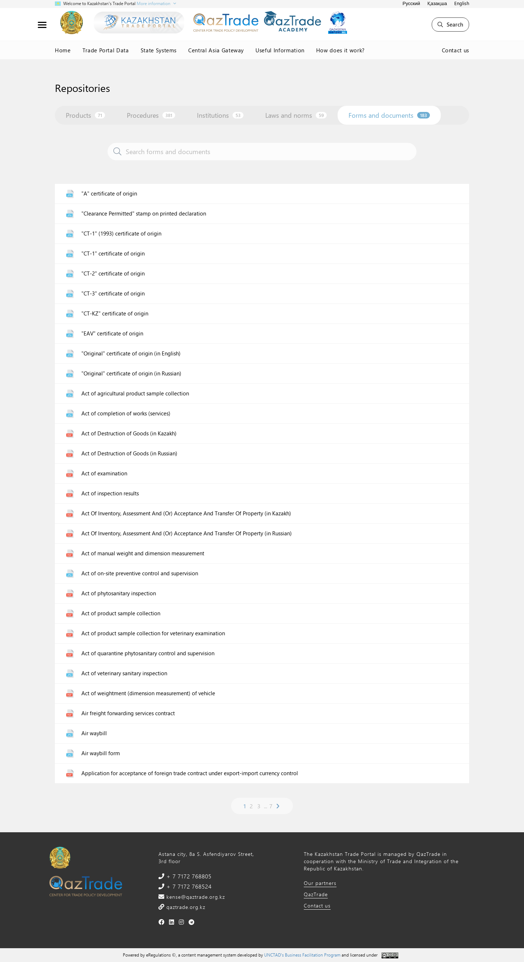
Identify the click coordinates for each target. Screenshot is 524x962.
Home (63, 50)
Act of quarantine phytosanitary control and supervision (147, 653)
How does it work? (340, 50)
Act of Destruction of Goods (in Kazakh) (129, 433)
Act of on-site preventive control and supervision (139, 573)
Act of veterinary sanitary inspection (124, 673)
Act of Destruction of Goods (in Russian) (129, 453)
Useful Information (280, 50)
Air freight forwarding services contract (128, 713)
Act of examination (104, 473)
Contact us (455, 50)
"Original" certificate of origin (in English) (131, 353)
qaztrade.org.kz (185, 906)
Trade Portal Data (105, 50)
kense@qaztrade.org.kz (195, 896)
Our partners (320, 883)
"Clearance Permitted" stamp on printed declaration (143, 213)
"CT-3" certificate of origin (113, 293)
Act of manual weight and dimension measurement (142, 553)
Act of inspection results (110, 493)
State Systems (159, 50)
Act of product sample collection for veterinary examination (153, 633)
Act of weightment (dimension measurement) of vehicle (148, 693)
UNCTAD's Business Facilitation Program (302, 955)
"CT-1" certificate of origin (113, 253)
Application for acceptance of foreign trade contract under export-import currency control (189, 773)
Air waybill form (100, 753)
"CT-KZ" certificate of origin (114, 313)
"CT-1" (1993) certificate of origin (121, 233)
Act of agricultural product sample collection (135, 393)
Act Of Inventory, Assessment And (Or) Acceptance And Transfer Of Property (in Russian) (186, 533)
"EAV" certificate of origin (112, 333)
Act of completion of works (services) (125, 413)
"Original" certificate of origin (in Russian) (131, 373)
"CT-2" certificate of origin (113, 273)
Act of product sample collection (120, 613)
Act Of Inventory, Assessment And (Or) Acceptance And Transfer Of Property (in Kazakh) (186, 513)
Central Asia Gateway (216, 50)
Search (450, 24)
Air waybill (94, 733)
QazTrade (316, 894)
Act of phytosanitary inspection (118, 593)
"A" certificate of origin (109, 193)
